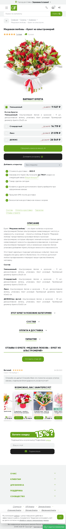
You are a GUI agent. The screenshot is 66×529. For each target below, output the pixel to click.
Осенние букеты (14, 510)
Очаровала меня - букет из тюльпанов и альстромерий (41, 412)
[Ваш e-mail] (32, 445)
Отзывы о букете (13, 213)
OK (60, 517)
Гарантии (39, 210)
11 (42, 414)
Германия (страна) (41, 2)
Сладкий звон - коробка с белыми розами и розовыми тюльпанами (21, 412)
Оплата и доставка (23, 210)
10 (62, 414)
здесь (48, 440)
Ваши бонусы (31, 177)
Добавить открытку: (13, 164)
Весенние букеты (49, 510)
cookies (16, 516)
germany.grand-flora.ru (42, 527)
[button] (54, 526)
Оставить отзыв (33, 359)
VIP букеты (29, 507)
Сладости (17, 507)
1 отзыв (19, 34)
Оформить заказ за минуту (33, 148)
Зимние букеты (44, 507)
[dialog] (47, 7)
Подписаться (32, 451)
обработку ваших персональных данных (34, 520)
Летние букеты (31, 510)
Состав (9, 210)
